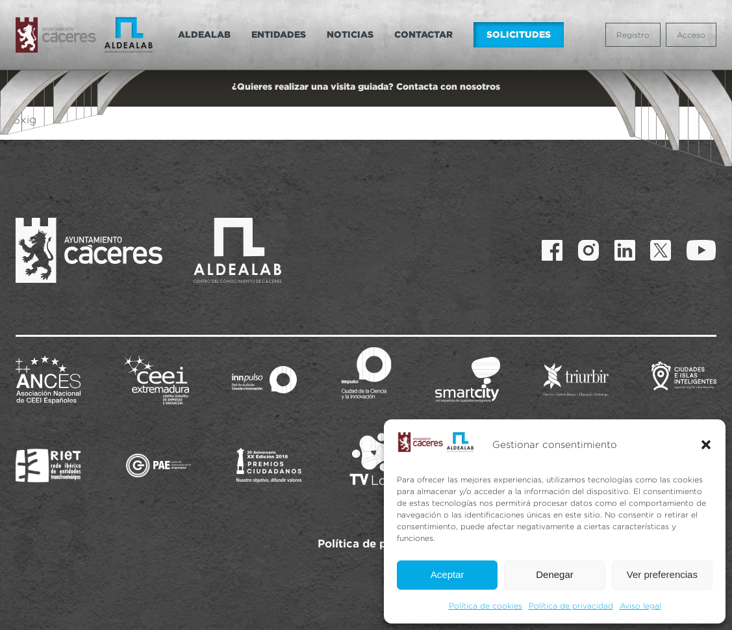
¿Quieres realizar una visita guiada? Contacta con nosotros (366, 86)
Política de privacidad (571, 605)
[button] (706, 444)
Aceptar (447, 574)
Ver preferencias (662, 574)
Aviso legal (640, 605)
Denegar (555, 574)
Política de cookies (485, 605)
